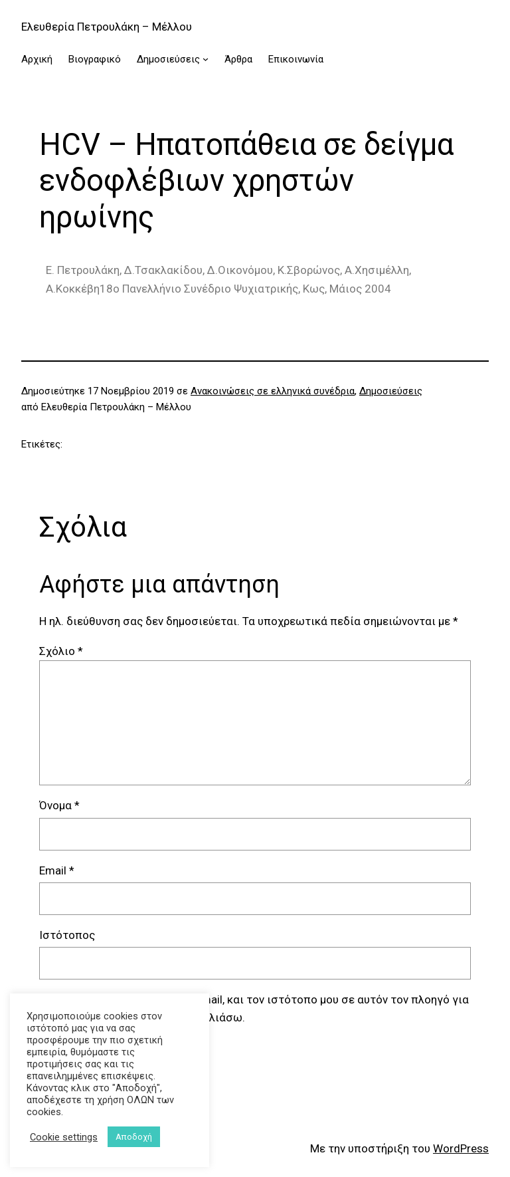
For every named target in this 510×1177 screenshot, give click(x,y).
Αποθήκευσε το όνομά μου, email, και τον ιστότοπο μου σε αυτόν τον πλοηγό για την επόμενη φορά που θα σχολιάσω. (262, 1008)
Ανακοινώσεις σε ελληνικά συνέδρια (273, 391)
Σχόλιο (61, 651)
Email (56, 870)
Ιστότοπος (67, 935)
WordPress (461, 1148)
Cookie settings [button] (64, 1137)
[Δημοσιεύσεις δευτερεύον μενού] (206, 59)
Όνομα (59, 805)
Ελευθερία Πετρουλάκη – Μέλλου (106, 26)
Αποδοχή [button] (134, 1137)
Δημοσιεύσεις (390, 391)
